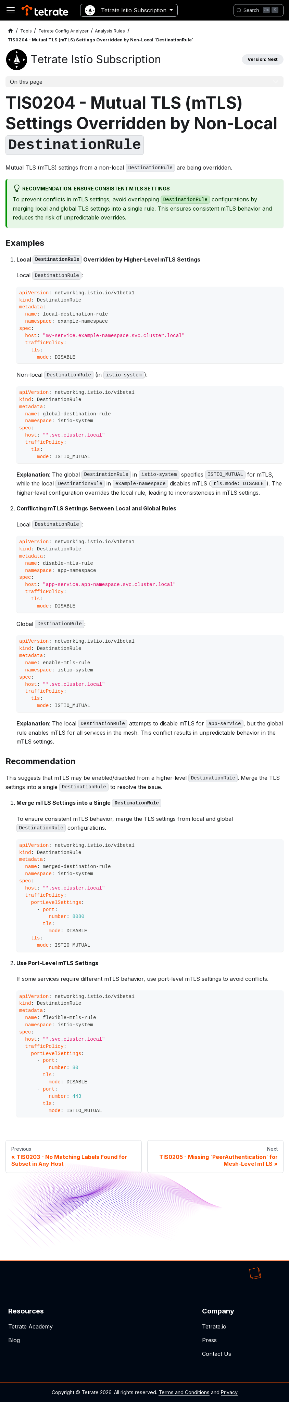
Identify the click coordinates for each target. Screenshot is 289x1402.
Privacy (229, 1392)
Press (209, 1340)
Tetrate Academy (30, 1326)
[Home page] (10, 31)
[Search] (259, 10)
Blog (14, 1340)
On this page (26, 81)
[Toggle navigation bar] (10, 10)
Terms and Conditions (184, 1392)
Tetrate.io (214, 1326)
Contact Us (216, 1353)
